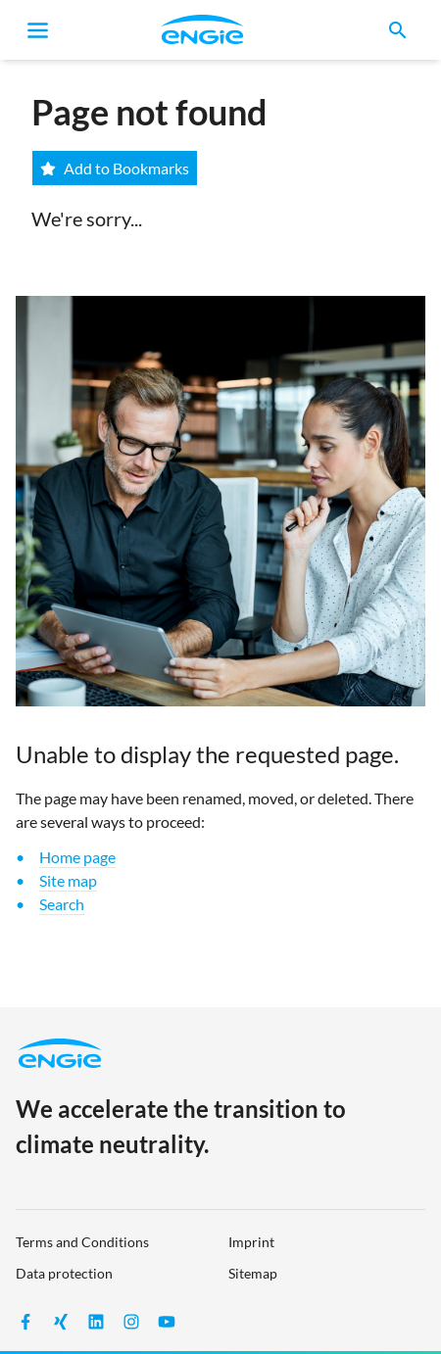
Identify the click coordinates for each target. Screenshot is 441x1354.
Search (61, 904)
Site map (68, 880)
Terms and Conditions (82, 1241)
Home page (77, 856)
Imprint (251, 1241)
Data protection (64, 1273)
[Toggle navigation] (38, 30)
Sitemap (252, 1273)
